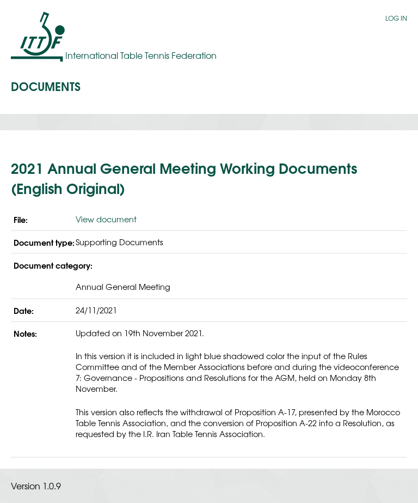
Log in (396, 18)
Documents (46, 85)
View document (106, 219)
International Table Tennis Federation (141, 55)
